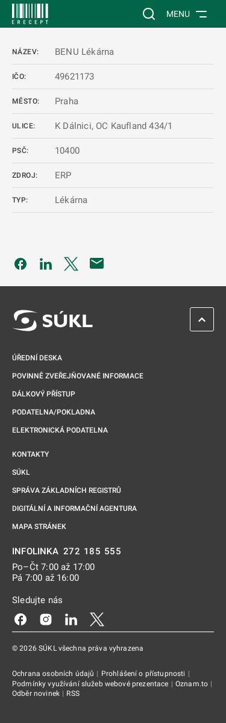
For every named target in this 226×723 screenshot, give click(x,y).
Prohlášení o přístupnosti (144, 673)
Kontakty (30, 454)
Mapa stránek (39, 526)
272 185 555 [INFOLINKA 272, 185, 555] (92, 551)
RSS (72, 693)
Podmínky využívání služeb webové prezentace (91, 684)
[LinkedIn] (71, 618)
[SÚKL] (30, 14)
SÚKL (21, 472)
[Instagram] (45, 618)
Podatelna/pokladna (53, 412)
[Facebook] (20, 618)
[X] (97, 618)
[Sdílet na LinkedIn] (45, 263)
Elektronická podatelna (60, 430)
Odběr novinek (36, 693)
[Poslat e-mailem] (97, 263)
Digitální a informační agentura (74, 508)
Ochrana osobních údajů (54, 673)
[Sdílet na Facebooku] (20, 263)
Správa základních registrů (66, 490)
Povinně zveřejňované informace (77, 376)
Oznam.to (192, 684)
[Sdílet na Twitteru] (71, 263)
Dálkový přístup (43, 394)
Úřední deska (37, 358)
